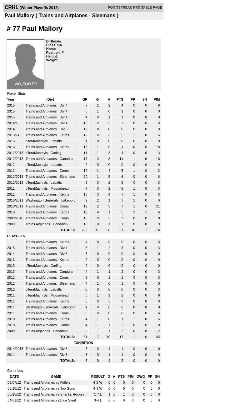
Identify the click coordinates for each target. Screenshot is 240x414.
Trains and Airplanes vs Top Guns (49, 388)
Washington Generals (42, 200)
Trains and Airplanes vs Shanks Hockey (54, 394)
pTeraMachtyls (37, 141)
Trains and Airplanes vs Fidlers (47, 382)
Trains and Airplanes (42, 105)
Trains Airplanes (38, 224)
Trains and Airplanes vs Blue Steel (50, 400)
